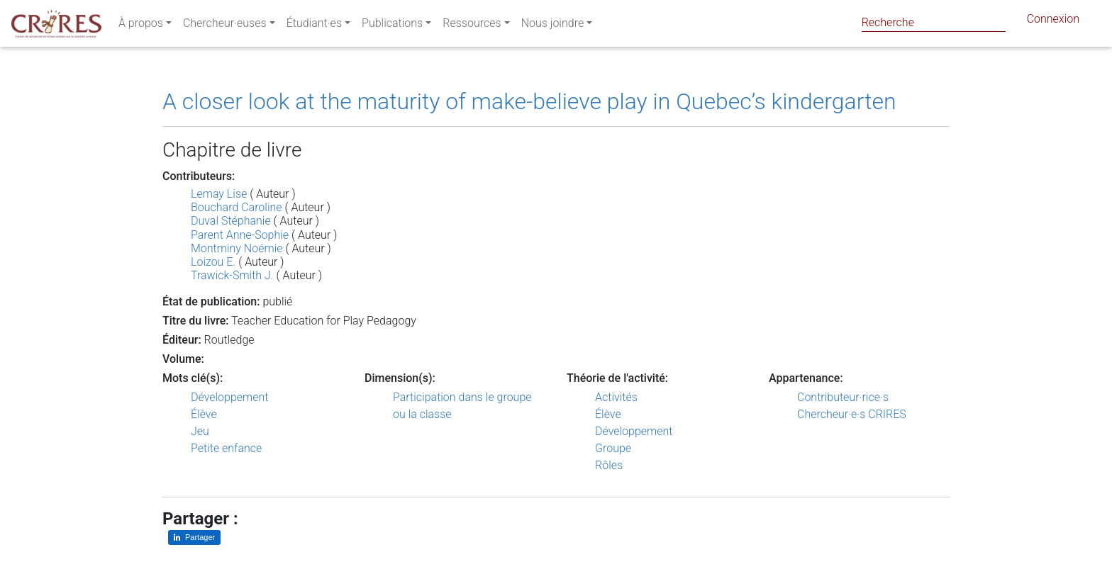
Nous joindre (552, 26)
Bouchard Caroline (236, 207)
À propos (140, 26)
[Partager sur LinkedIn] (194, 537)
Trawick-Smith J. (232, 275)
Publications (392, 26)
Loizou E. (213, 262)
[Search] (934, 22)
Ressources (472, 26)
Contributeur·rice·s (843, 397)
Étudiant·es (314, 26)
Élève (204, 414)
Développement (230, 397)
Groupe (613, 448)
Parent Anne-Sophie (240, 235)
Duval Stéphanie (231, 220)
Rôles (609, 465)
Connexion (1053, 21)
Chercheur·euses (225, 26)
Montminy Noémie (237, 248)
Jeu (200, 431)
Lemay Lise (219, 194)
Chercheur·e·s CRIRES (851, 414)
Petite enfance (226, 448)
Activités (616, 397)
